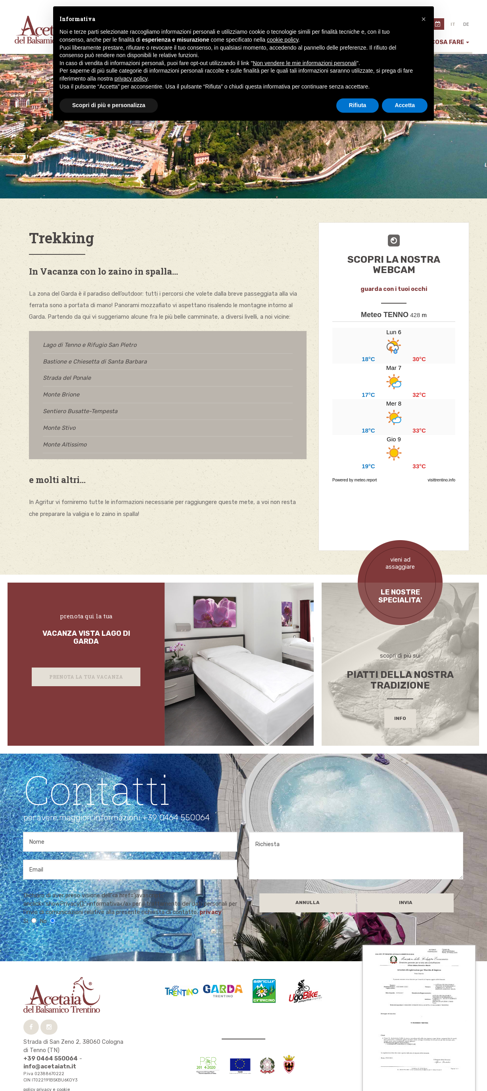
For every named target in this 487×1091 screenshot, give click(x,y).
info (400, 695)
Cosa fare (450, 42)
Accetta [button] (405, 105)
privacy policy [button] (131, 78)
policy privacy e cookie (46, 1066)
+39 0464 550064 (50, 1035)
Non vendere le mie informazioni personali (304, 63)
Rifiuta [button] (357, 105)
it (453, 24)
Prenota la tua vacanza (86, 653)
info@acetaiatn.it (49, 1043)
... (393, 399)
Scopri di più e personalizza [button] (108, 105)
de (466, 24)
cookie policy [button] (282, 40)
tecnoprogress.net (63, 1072)
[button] (423, 19)
